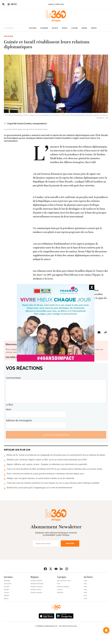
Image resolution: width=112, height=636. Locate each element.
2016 (85, 598)
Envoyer (70, 543)
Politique (32, 28)
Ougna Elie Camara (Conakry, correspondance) (27, 124)
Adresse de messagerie (19, 420)
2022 (85, 581)
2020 (85, 586)
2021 (85, 584)
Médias (84, 28)
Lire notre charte (14, 357)
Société (55, 28)
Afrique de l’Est (36, 589)
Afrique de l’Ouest (37, 584)
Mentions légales (63, 586)
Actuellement (9, 28)
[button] (106, 630)
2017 (85, 595)
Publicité (60, 592)
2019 (85, 589)
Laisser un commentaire (56, 434)
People (64, 28)
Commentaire (13, 377)
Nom (8, 409)
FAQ (58, 584)
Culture (74, 28)
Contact (60, 589)
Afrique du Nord (36, 581)
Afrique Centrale (36, 586)
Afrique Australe (36, 592)
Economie (44, 28)
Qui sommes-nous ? (64, 581)
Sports (94, 28)
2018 (85, 592)
